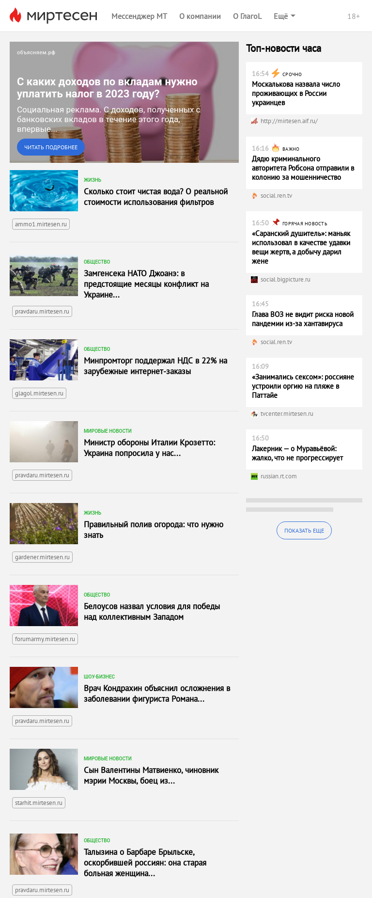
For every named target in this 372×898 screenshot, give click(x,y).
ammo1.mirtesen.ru (41, 224)
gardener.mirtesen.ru (42, 557)
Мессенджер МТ (139, 16)
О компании (200, 16)
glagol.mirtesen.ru (39, 393)
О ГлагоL (247, 16)
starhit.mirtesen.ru (38, 803)
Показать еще (304, 530)
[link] (124, 102)
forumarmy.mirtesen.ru (45, 639)
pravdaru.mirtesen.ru (42, 311)
